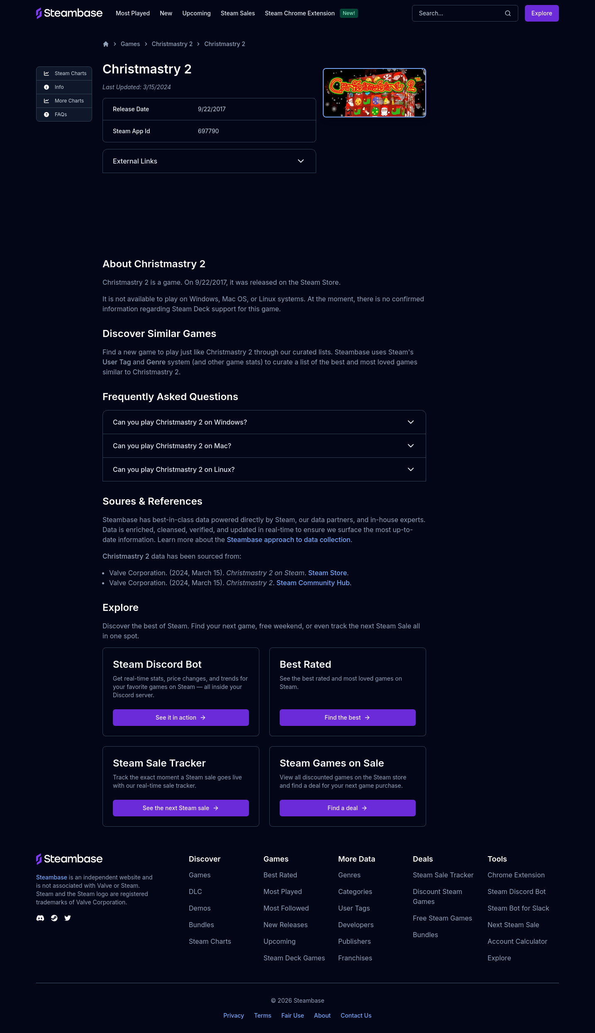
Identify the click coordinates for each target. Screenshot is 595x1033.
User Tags (354, 908)
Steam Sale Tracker (443, 875)
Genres (349, 875)
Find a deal (348, 807)
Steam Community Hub (313, 583)
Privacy (233, 1015)
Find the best (348, 717)
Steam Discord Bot (517, 891)
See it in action (181, 717)
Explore (542, 13)
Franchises (355, 958)
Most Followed (286, 908)
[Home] (105, 44)
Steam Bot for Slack (518, 908)
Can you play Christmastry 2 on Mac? (264, 446)
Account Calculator (517, 941)
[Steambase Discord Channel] (40, 918)
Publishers (354, 941)
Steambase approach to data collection (289, 539)
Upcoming (196, 13)
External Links (209, 161)
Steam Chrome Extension (300, 13)
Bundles (201, 925)
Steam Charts (210, 941)
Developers (356, 925)
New (166, 13)
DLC (195, 891)
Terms (262, 1015)
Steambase (51, 877)
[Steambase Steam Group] (54, 918)
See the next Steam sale (181, 807)
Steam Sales (238, 13)
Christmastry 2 (172, 43)
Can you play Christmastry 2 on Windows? (264, 422)
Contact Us (356, 1015)
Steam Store (327, 573)
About (322, 1015)
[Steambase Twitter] (67, 918)
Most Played (133, 13)
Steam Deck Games (294, 958)
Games (130, 43)
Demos (200, 908)
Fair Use (292, 1015)
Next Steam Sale (513, 925)
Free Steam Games (442, 918)
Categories (355, 891)
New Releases (285, 925)
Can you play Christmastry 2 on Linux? (264, 469)
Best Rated (280, 875)
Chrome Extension (516, 875)
